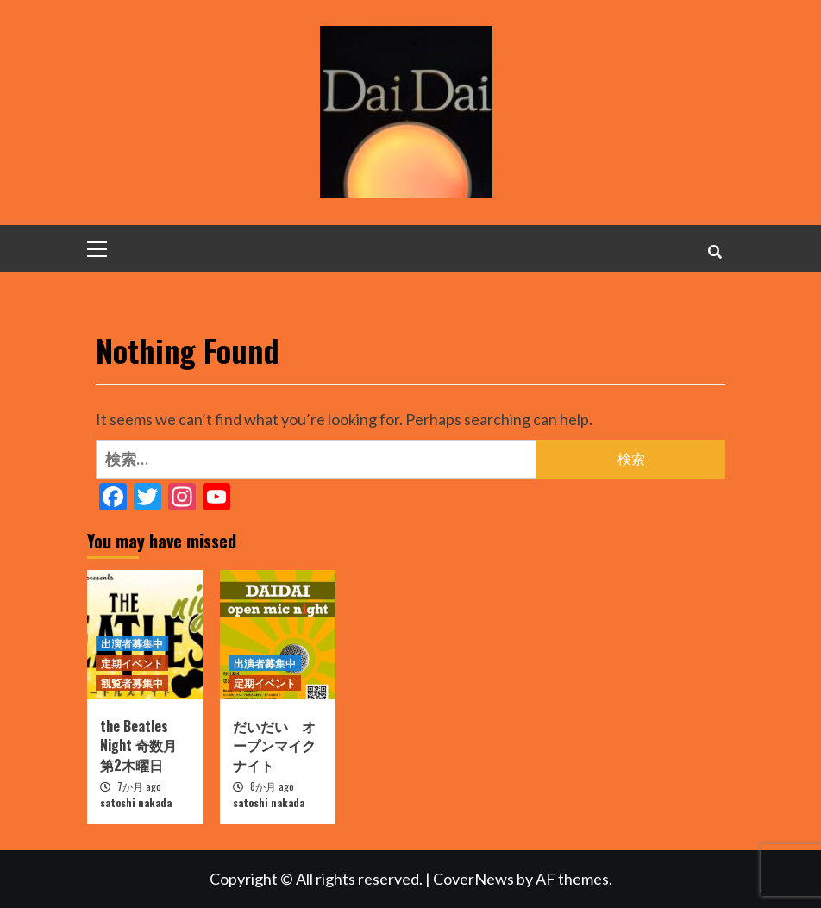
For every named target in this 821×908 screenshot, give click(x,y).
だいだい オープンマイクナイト (274, 745)
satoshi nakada (136, 802)
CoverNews (473, 878)
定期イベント (132, 662)
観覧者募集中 (132, 682)
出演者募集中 (132, 643)
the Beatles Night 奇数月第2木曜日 (138, 745)
